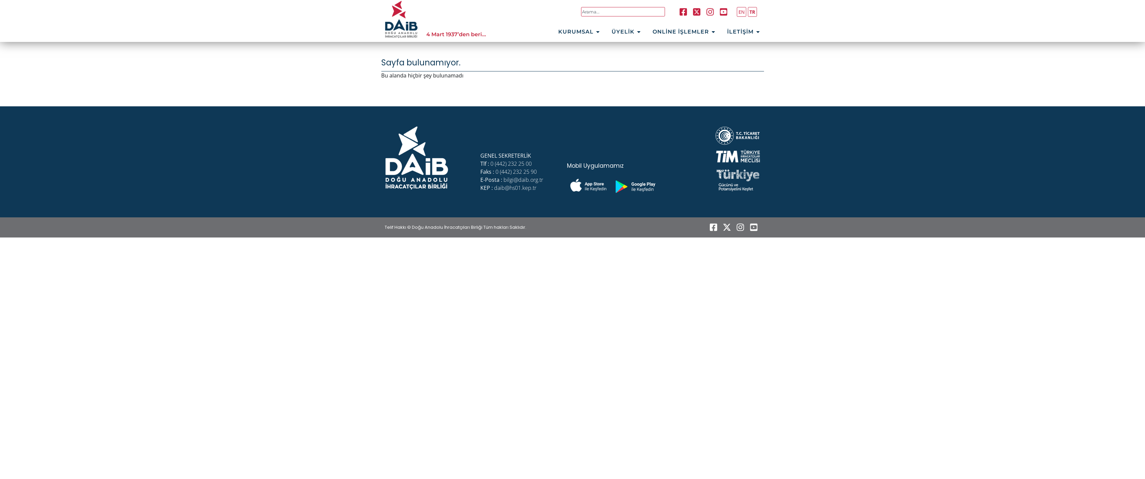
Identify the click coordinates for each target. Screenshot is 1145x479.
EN (741, 12)
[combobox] (623, 11)
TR (752, 12)
